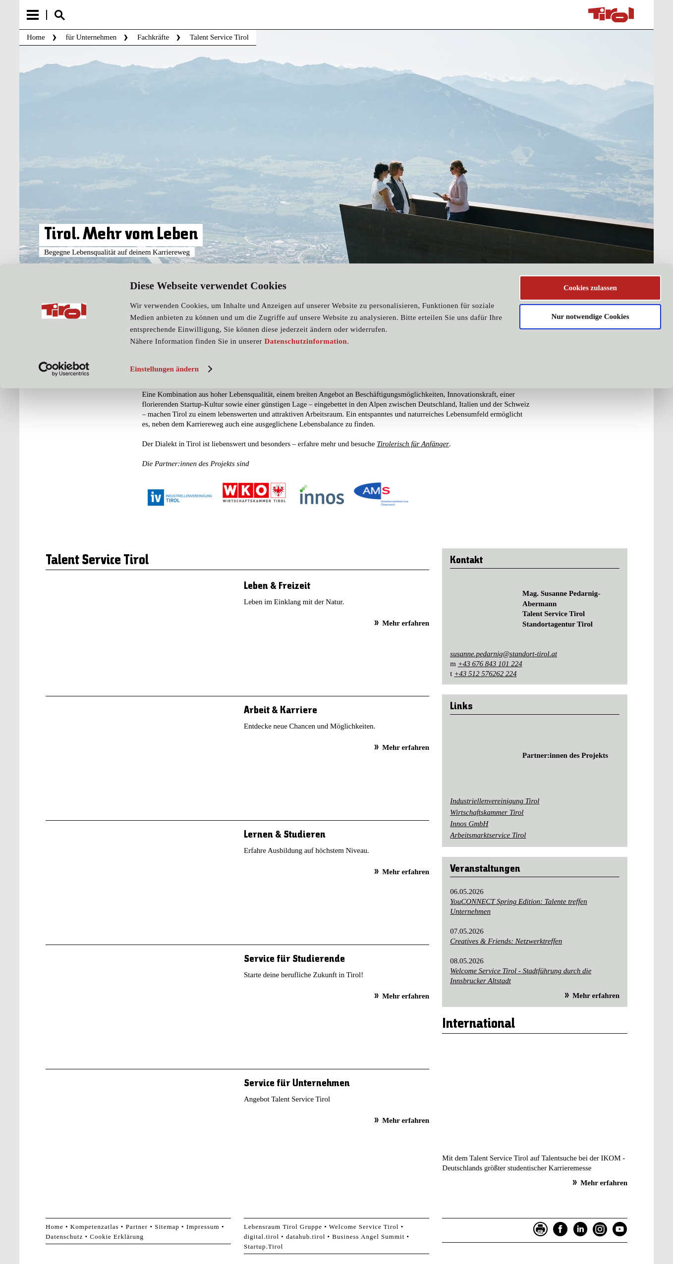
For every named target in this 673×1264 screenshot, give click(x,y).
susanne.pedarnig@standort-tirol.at (503, 654)
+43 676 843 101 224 (490, 664)
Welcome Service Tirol (364, 1226)
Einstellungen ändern (164, 105)
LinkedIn (580, 1229)
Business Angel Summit (368, 1236)
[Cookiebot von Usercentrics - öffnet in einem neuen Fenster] (64, 105)
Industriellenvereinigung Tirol (494, 801)
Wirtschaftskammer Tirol (486, 812)
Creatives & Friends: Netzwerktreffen (506, 941)
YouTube (620, 1229)
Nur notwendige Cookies (590, 53)
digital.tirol (261, 1236)
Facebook (560, 1229)
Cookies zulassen (590, 24)
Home (54, 1226)
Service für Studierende (294, 959)
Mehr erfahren (405, 623)
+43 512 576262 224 (485, 674)
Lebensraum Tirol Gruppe (283, 1226)
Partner (137, 1226)
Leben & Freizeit (277, 586)
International (478, 1024)
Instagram (600, 1229)
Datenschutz (64, 1236)
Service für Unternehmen (297, 1083)
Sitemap (167, 1226)
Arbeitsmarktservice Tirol (488, 835)
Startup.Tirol (263, 1246)
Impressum (203, 1226)
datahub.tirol (305, 1236)
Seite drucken (540, 1229)
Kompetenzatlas (94, 1226)
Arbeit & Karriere (280, 710)
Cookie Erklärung (117, 1236)
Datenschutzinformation (305, 78)
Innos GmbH (469, 824)
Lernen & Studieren (285, 835)
